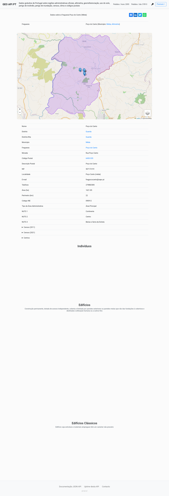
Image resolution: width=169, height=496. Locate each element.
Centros (27, 237)
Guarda (88, 132)
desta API (91, 486)
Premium (160, 4)
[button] (84, 74)
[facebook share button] (131, 15)
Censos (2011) (29, 227)
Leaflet (137, 118)
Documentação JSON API (70, 486)
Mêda (108, 24)
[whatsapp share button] (144, 15)
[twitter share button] (140, 15)
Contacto (106, 486)
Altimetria (115, 24)
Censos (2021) (29, 232)
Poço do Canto (91, 147)
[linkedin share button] (135, 15)
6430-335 (89, 158)
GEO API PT (9, 4)
